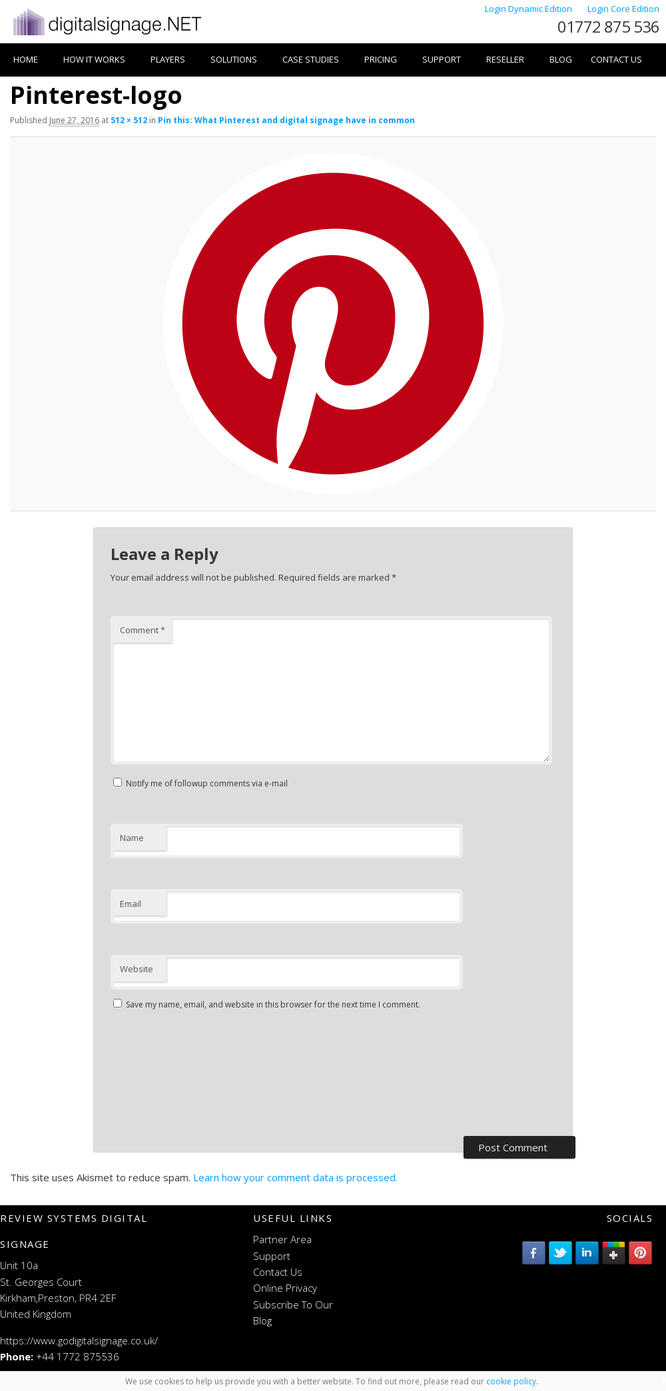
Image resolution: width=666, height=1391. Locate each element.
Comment (142, 630)
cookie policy (511, 1381)
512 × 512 (129, 120)
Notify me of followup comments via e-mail (207, 783)
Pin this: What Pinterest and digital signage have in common (286, 120)
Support (441, 59)
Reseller (505, 59)
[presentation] (165, 1075)
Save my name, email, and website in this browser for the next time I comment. (273, 1004)
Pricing (380, 59)
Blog (560, 59)
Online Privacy (285, 1287)
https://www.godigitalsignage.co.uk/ (79, 1340)
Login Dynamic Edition (529, 9)
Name (132, 838)
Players (168, 59)
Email (130, 904)
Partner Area (282, 1239)
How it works (94, 59)
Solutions (233, 59)
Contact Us (616, 59)
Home (25, 59)
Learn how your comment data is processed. (295, 1177)
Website (136, 969)
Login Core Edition (623, 9)
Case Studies (310, 59)
